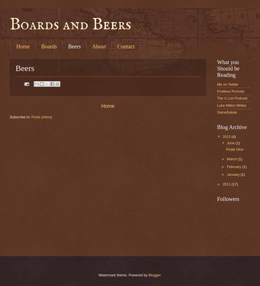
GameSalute (227, 112)
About (99, 46)
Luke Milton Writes (231, 105)
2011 (227, 184)
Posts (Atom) (42, 117)
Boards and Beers (70, 24)
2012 (227, 137)
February (234, 167)
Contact (125, 46)
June (231, 143)
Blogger (155, 275)
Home (23, 46)
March (232, 159)
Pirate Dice (234, 149)
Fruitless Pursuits (231, 91)
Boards (49, 46)
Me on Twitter (227, 84)
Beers (74, 46)
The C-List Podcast (232, 98)
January (233, 174)
